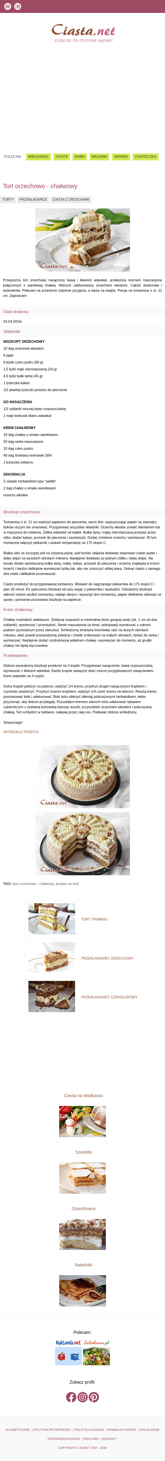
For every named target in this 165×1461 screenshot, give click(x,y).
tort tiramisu (94, 919)
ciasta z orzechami (71, 199)
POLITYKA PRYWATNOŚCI (52, 1429)
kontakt (109, 1439)
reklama (91, 1439)
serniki (121, 156)
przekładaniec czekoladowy (109, 997)
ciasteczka (145, 156)
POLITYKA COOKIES (89, 1429)
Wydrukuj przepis (21, 732)
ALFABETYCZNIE (17, 1429)
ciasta (62, 156)
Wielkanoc (38, 156)
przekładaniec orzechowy (107, 958)
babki (80, 156)
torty (8, 199)
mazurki (99, 156)
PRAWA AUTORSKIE (122, 1429)
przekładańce (33, 199)
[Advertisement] (82, 111)
